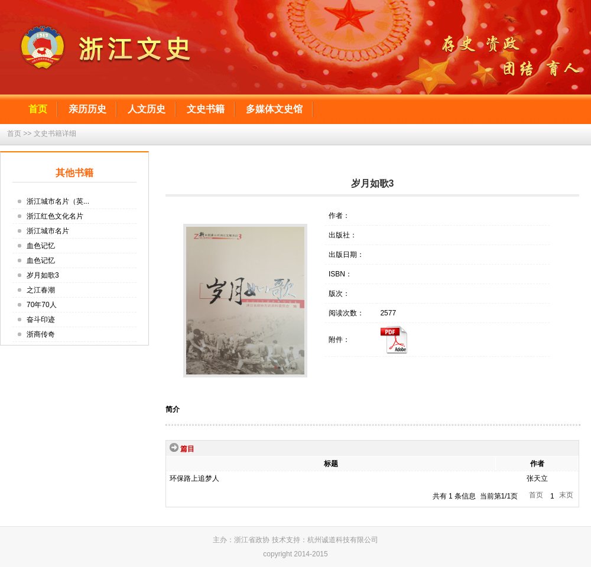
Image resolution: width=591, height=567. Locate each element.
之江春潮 (41, 290)
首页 (37, 109)
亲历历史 (87, 109)
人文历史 (146, 109)
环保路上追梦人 (194, 478)
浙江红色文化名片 (55, 216)
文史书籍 (206, 109)
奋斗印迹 (41, 319)
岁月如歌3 (43, 275)
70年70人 (42, 305)
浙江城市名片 (48, 231)
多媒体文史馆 (274, 109)
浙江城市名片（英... (58, 201)
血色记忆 (41, 246)
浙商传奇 (41, 334)
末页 (566, 495)
